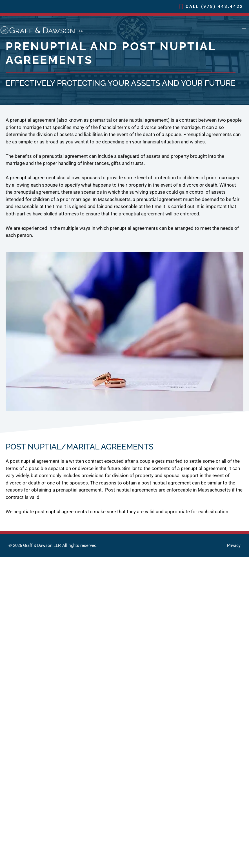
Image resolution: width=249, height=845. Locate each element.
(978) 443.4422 (222, 6)
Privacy (234, 545)
